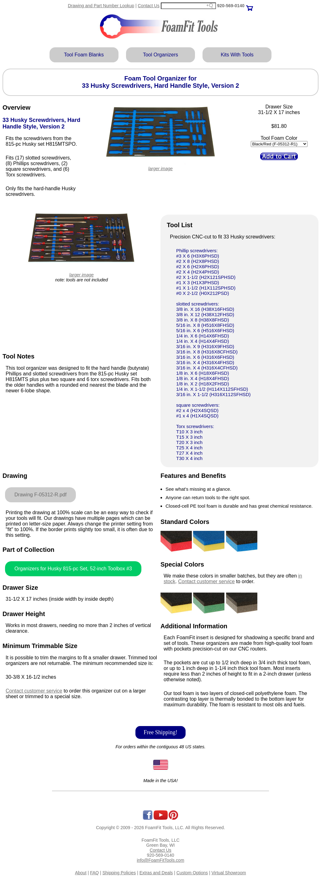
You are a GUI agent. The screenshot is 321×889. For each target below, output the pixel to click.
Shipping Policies (119, 872)
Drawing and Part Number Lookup (101, 5)
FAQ (94, 872)
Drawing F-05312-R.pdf (40, 494)
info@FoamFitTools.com (160, 860)
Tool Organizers (160, 54)
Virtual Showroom (229, 872)
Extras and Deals (156, 872)
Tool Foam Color (278, 138)
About (81, 872)
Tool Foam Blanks (84, 54)
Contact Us (148, 5)
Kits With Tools (237, 54)
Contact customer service (34, 690)
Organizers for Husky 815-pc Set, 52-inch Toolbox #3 (73, 568)
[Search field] (188, 6)
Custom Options (192, 872)
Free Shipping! (160, 732)
